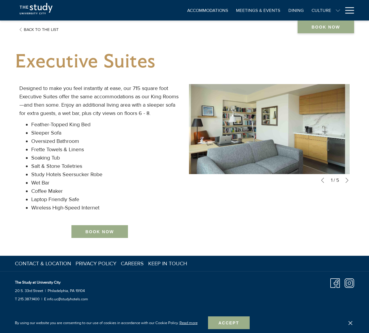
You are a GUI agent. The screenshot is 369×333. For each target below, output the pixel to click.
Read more (188, 323)
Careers (132, 263)
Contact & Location (43, 263)
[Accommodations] (166, 10)
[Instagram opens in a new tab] (349, 282)
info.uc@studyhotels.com (67, 299)
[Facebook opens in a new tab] (335, 282)
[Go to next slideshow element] (347, 180)
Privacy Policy (96, 263)
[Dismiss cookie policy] (350, 322)
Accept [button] (228, 323)
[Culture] (280, 10)
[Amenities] (315, 10)
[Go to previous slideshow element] (322, 180)
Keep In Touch (167, 263)
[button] (269, 129)
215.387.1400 (29, 299)
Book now (326, 27)
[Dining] (254, 10)
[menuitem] (43, 263)
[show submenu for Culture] (297, 10)
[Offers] (342, 10)
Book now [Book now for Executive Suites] (99, 231)
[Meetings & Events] (217, 10)
